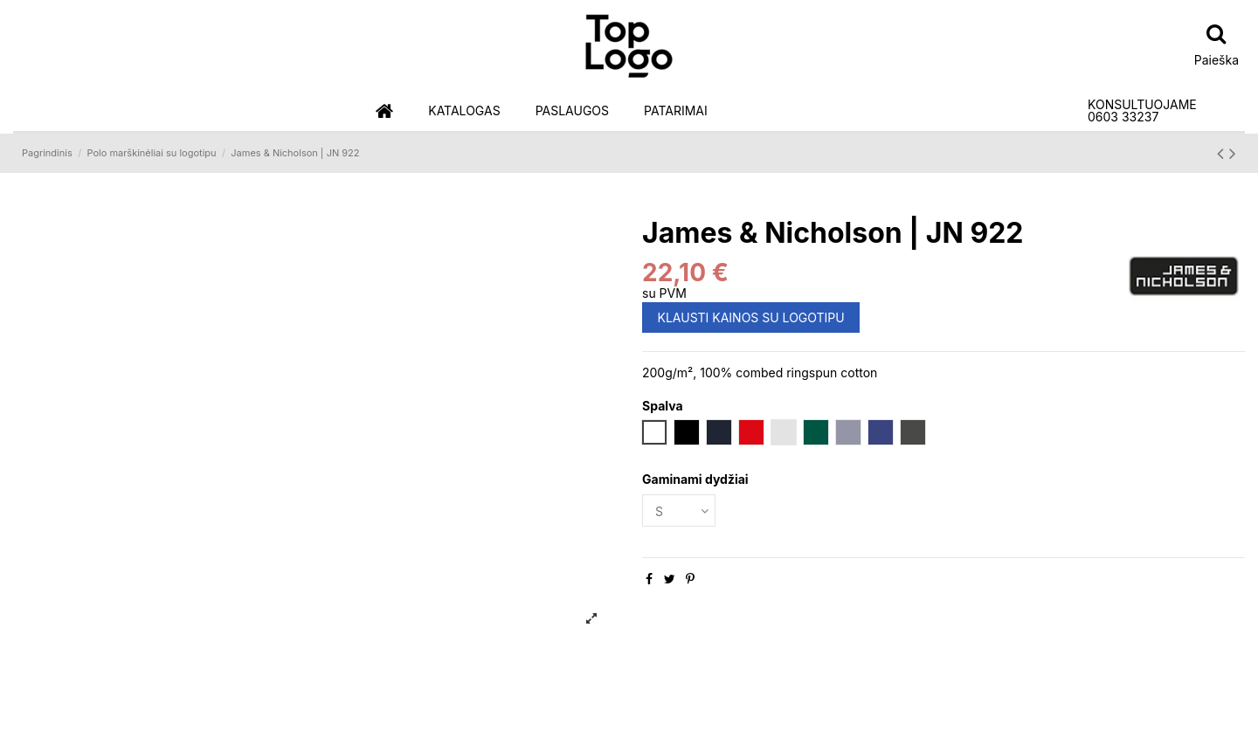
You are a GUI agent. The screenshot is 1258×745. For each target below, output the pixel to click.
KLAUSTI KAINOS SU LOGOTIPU (751, 317)
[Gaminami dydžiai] (678, 510)
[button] (464, 111)
